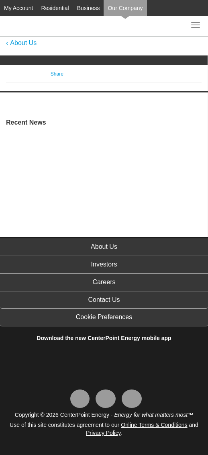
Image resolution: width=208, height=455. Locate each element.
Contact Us (104, 299)
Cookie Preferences (104, 317)
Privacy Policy (103, 433)
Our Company (125, 8)
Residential (55, 8)
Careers (104, 282)
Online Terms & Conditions (154, 425)
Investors (104, 264)
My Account (18, 8)
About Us (23, 42)
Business (88, 8)
